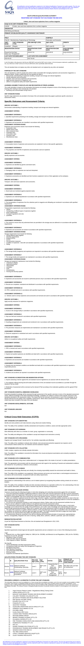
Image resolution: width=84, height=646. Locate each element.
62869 (11, 572)
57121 (11, 565)
